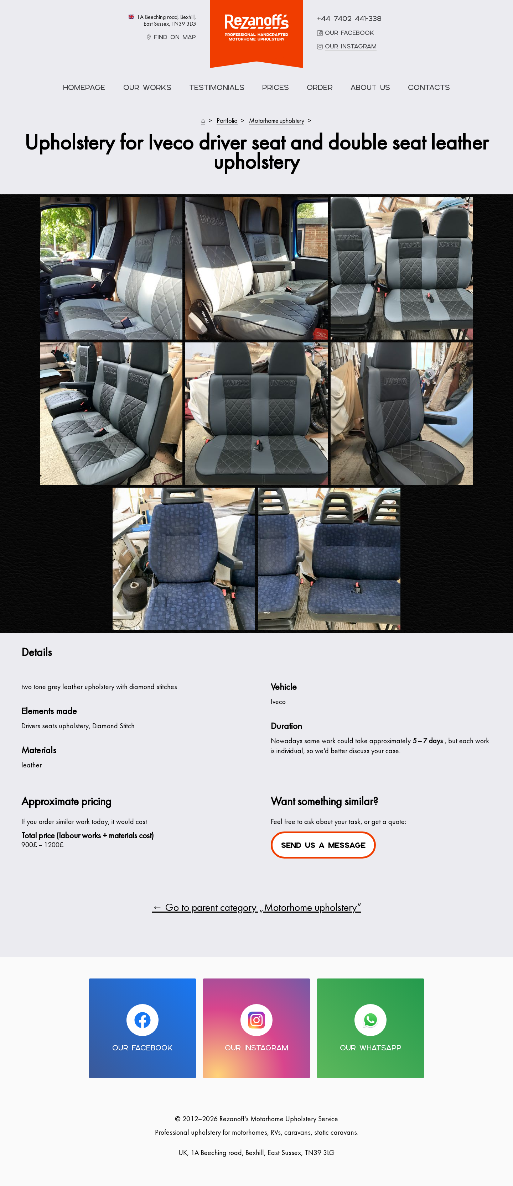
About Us (370, 87)
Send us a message (323, 845)
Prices (275, 87)
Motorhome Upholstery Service (256, 27)
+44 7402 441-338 (349, 18)
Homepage (84, 87)
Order (320, 87)
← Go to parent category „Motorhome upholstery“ (256, 908)
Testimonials (216, 87)
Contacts (429, 87)
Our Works (147, 87)
